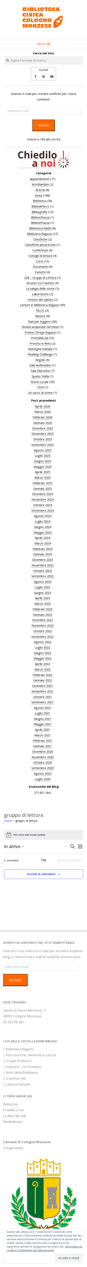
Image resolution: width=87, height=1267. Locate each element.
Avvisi (38, 195)
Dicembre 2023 (42, 560)
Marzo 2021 (42, 735)
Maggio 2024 (43, 532)
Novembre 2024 (43, 499)
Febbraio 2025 (42, 483)
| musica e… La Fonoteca (22, 1066)
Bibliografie (39, 212)
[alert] (43, 835)
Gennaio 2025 (42, 488)
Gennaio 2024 (42, 554)
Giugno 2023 (42, 593)
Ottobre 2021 (42, 697)
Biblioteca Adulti (40, 228)
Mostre (40, 316)
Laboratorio (40, 294)
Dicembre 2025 (42, 428)
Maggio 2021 (43, 724)
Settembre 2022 (42, 636)
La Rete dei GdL (15, 1116)
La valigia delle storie (40, 288)
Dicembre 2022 (42, 620)
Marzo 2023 (42, 603)
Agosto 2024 (42, 516)
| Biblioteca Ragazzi (18, 1049)
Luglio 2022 (42, 647)
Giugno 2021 (42, 719)
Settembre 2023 (42, 576)
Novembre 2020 (43, 757)
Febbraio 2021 (42, 740)
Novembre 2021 (43, 691)
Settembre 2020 (42, 768)
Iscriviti (43, 125)
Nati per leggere (39, 321)
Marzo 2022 (42, 669)
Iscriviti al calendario (41, 874)
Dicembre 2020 (42, 751)
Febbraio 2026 (42, 417)
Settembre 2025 (42, 445)
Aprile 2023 (42, 598)
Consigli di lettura (40, 256)
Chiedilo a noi (13, 1110)
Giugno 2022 (42, 653)
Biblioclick (10, 1104)
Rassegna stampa (40, 349)
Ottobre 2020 (42, 762)
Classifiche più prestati (40, 244)
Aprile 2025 (42, 472)
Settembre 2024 (42, 510)
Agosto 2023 (42, 581)
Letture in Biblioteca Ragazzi (39, 305)
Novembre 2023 (43, 565)
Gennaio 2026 (42, 423)
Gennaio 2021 (42, 746)
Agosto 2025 (42, 450)
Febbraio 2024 (42, 549)
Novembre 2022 (43, 625)
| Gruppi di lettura (17, 1061)
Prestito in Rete (40, 343)
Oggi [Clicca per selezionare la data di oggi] (43, 859)
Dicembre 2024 (42, 494)
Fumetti (40, 272)
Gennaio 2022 (42, 680)
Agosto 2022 (42, 642)
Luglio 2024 (42, 521)
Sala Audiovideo (40, 365)
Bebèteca (39, 201)
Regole (40, 360)
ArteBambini (40, 184)
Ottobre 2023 (42, 571)
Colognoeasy (13, 1148)
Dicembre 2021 (42, 686)
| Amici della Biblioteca (20, 1072)
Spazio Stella (40, 376)
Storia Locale (39, 382)
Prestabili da (39, 338)
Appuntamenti (39, 179)
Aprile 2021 (42, 729)
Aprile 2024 (42, 538)
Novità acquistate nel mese (40, 327)
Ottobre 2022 (42, 631)
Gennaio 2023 (42, 614)
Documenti (40, 266)
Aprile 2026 (42, 406)
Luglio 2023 (42, 587)
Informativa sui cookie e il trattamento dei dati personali (44, 1248)
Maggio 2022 (43, 658)
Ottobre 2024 (42, 505)
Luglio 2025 (42, 455)
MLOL (40, 310)
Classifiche (40, 239)
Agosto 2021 (42, 708)
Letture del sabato (40, 299)
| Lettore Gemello (17, 1084)
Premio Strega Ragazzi (40, 332)
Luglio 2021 (42, 713)
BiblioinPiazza (40, 217)
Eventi (8, 821)
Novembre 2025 (43, 433)
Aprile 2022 (42, 664)
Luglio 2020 (42, 779)
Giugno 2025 (42, 461)
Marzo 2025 (42, 477)
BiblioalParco (40, 206)
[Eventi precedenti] (11, 860)
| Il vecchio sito (14, 1078)
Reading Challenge (40, 354)
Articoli (40, 190)
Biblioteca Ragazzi (39, 234)
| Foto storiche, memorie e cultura (29, 1055)
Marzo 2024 (42, 543)
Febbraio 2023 (42, 609)
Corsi (39, 261)
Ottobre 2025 (42, 439)
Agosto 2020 (42, 773)
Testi (40, 387)
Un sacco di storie (40, 392)
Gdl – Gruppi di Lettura (40, 277)
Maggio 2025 (43, 466)
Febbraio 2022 (42, 675)
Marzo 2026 (42, 412)
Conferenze (40, 250)
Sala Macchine (40, 371)
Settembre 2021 (42, 702)
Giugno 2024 (42, 527)
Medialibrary (13, 1121)
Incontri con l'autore (40, 283)
